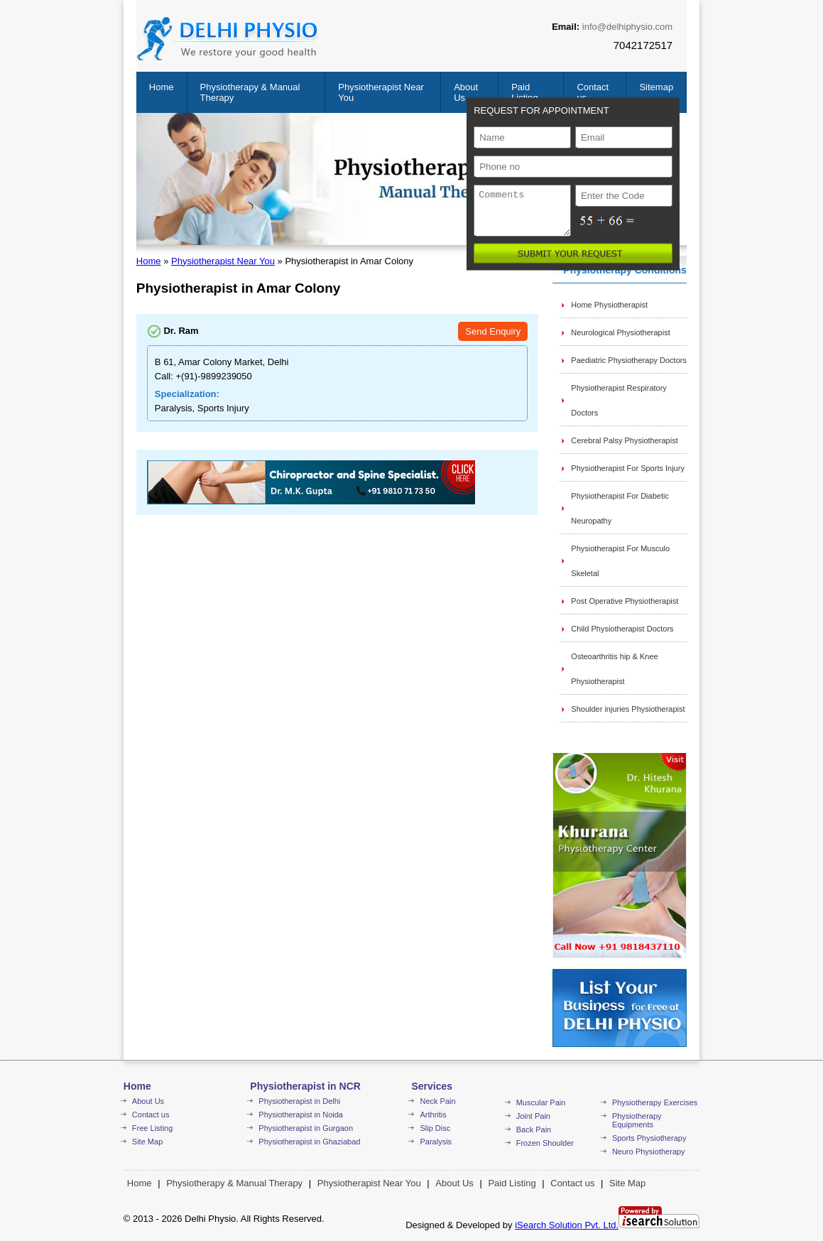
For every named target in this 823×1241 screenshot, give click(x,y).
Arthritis (433, 1114)
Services (431, 1086)
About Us (148, 1101)
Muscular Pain (541, 1102)
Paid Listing (524, 92)
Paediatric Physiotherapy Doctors (629, 360)
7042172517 (643, 45)
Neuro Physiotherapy (648, 1151)
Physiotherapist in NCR (305, 1086)
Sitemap (656, 87)
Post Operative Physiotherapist (624, 601)
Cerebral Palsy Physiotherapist (624, 440)
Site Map (147, 1141)
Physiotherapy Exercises (654, 1102)
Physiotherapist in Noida (300, 1114)
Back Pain (534, 1129)
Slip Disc (435, 1128)
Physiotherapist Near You (223, 261)
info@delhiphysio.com (627, 26)
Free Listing (152, 1128)
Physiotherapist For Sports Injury (628, 468)
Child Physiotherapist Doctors (622, 628)
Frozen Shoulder (545, 1143)
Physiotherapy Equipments (637, 1120)
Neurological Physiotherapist (620, 332)
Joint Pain (533, 1116)
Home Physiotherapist (609, 304)
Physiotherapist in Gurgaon (305, 1128)
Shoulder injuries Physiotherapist (628, 709)
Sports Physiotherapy (649, 1138)
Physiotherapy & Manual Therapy (234, 1183)
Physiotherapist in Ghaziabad (309, 1141)
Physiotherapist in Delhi (299, 1101)
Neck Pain (437, 1101)
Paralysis (436, 1141)
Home (161, 87)
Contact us (151, 1114)
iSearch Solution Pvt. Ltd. (566, 1225)
